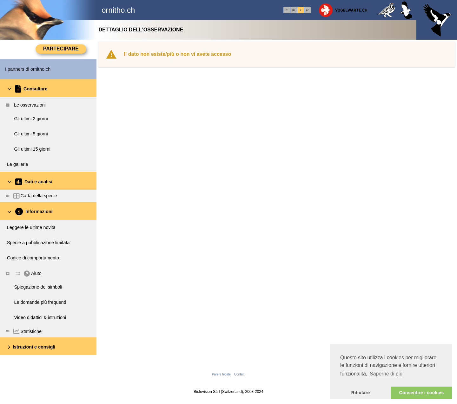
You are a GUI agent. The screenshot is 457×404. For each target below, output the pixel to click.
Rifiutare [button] (360, 392)
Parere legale (221, 374)
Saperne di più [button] (386, 373)
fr (287, 10)
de (293, 10)
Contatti (239, 374)
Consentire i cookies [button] (421, 392)
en (307, 10)
